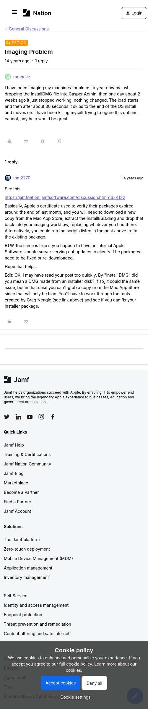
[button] (14, 14)
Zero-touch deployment (27, 548)
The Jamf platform (22, 539)
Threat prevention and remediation (37, 624)
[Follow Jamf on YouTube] (30, 417)
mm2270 (21, 177)
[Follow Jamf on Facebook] (53, 417)
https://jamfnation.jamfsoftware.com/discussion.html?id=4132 (65, 197)
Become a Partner (21, 492)
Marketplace (16, 482)
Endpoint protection (23, 614)
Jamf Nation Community (27, 463)
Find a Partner (17, 501)
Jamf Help (14, 444)
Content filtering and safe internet (36, 633)
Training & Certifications (27, 454)
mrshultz (21, 76)
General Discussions (29, 28)
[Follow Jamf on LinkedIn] (18, 417)
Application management (28, 567)
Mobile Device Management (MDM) (38, 558)
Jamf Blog (14, 473)
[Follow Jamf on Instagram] (41, 417)
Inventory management (26, 577)
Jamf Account (17, 511)
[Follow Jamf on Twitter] (7, 416)
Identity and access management (36, 605)
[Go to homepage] (37, 13)
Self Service (15, 595)
